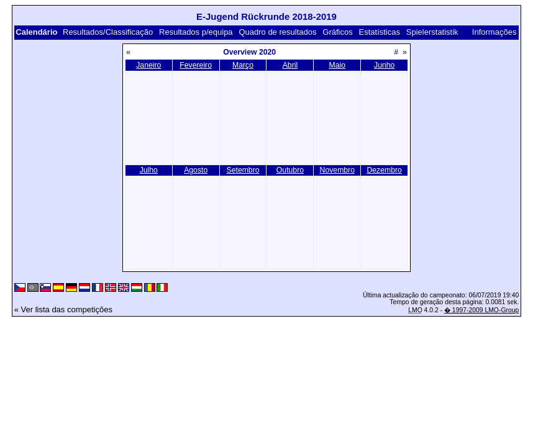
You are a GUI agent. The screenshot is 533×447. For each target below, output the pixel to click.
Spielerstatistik (432, 32)
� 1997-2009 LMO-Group (481, 310)
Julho (149, 170)
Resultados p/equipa (196, 32)
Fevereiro (196, 65)
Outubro (290, 170)
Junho (384, 65)
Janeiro (148, 65)
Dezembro (384, 170)
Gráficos (337, 32)
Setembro (243, 170)
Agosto (195, 170)
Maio (337, 65)
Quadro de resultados (277, 32)
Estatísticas (379, 32)
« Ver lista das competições (63, 309)
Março (242, 65)
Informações (494, 32)
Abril (290, 65)
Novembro (337, 170)
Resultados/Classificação (108, 32)
